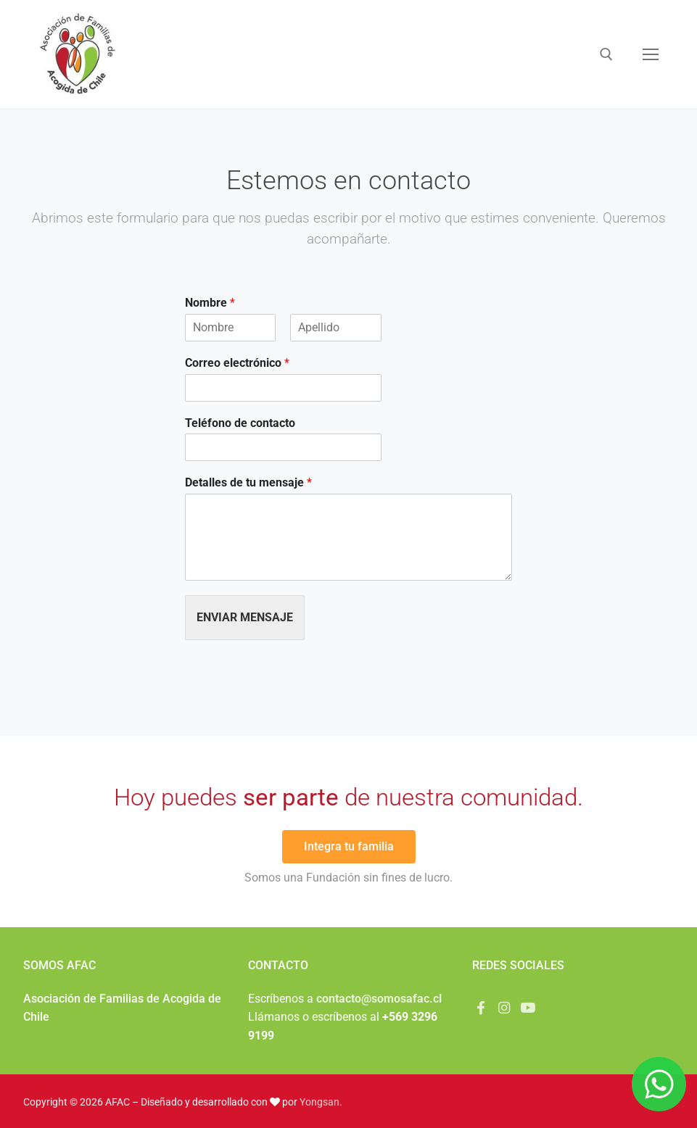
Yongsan (319, 1102)
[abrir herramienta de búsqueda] (606, 54)
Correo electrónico (237, 363)
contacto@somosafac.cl (379, 998)
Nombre (210, 303)
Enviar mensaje (245, 617)
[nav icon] (650, 54)
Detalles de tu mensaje (248, 482)
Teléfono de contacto (240, 423)
